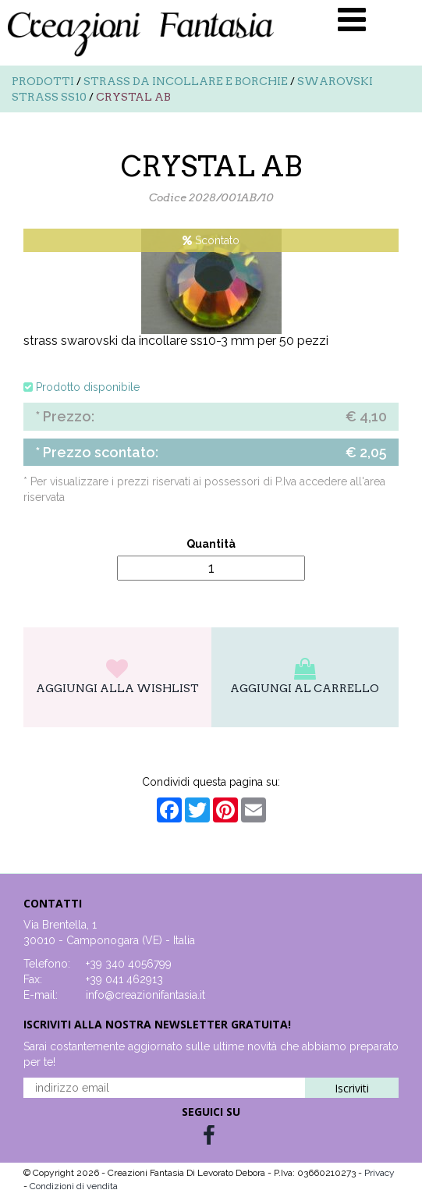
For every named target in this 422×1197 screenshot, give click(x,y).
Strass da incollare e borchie (185, 81)
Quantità (211, 544)
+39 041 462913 (124, 979)
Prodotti (43, 81)
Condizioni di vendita (74, 1186)
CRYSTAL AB (133, 97)
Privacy (379, 1172)
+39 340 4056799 (129, 963)
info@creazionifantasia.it (145, 995)
